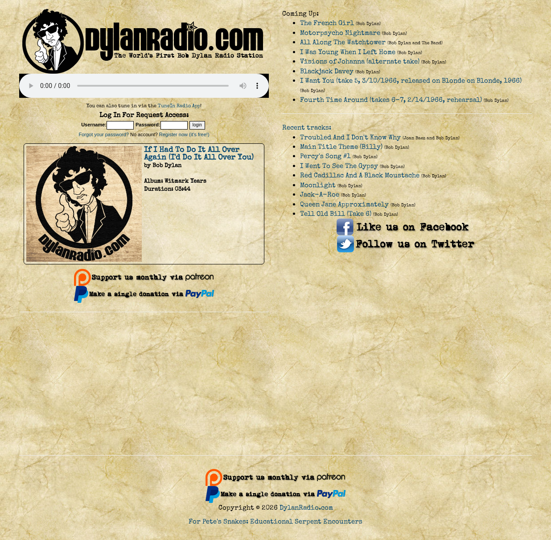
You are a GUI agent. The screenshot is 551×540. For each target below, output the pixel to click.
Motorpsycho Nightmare (340, 33)
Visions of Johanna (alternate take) (359, 61)
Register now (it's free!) (184, 134)
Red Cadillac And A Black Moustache (359, 175)
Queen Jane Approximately (344, 204)
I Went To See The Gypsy (339, 166)
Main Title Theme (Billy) (341, 146)
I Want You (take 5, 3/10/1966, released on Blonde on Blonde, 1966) (411, 80)
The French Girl (327, 23)
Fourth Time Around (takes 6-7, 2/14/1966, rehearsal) (391, 100)
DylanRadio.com (306, 507)
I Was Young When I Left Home (347, 52)
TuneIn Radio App (179, 105)
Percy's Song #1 (325, 156)
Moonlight (318, 185)
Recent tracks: (306, 127)
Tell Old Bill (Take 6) (335, 213)
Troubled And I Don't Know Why (350, 137)
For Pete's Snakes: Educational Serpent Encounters (275, 521)
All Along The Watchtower (343, 42)
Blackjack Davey (327, 71)
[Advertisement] (275, 383)
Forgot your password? (103, 134)
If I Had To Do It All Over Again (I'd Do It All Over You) (199, 153)
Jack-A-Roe (319, 194)
